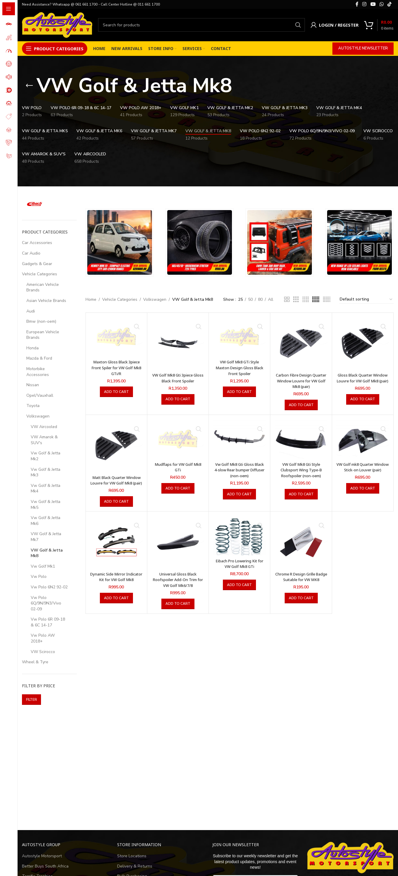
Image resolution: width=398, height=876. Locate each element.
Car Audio (31, 253)
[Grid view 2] (287, 299)
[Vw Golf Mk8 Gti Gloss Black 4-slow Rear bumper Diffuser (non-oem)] (239, 438)
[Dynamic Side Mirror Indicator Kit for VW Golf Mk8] (116, 548)
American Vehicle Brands (42, 287)
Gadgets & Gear (37, 264)
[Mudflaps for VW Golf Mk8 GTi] (178, 438)
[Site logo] (57, 24)
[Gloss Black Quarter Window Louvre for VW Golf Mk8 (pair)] (362, 343)
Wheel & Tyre (35, 662)
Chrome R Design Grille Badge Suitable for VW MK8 (301, 585)
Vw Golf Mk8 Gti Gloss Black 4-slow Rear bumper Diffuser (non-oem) (239, 469)
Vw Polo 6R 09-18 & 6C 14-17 (48, 622)
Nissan (32, 385)
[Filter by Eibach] (34, 204)
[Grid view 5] (315, 299)
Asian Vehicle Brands (46, 300)
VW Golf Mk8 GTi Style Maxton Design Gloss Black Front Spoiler (239, 367)
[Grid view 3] (296, 299)
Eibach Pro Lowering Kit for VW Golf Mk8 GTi (239, 569)
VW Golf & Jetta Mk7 (46, 536)
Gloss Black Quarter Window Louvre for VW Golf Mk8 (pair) (362, 380)
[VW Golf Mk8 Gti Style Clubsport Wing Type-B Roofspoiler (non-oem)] (301, 438)
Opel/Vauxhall (39, 395)
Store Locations (131, 856)
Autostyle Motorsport (42, 856)
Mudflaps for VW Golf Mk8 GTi (178, 467)
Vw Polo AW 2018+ (43, 638)
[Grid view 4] (306, 299)
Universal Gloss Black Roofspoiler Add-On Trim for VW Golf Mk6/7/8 (178, 585)
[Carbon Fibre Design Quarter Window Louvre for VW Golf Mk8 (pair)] (301, 343)
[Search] (201, 25)
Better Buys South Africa (45, 866)
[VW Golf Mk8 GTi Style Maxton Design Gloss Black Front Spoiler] (239, 336)
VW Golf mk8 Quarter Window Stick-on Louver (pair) (363, 469)
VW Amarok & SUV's (44, 440)
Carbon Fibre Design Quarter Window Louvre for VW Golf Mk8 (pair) (301, 380)
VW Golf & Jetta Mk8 (47, 553)
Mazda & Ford (39, 358)
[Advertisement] (197, 771)
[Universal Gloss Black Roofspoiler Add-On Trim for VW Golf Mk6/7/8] (178, 548)
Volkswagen (37, 416)
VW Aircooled (44, 427)
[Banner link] (119, 242)
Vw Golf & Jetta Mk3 (45, 472)
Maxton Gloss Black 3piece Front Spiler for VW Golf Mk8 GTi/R (116, 367)
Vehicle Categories (39, 274)
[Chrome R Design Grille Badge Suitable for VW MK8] (301, 548)
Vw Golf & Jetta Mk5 (45, 504)
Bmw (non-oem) (41, 321)
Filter (31, 699)
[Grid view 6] (326, 299)
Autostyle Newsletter (363, 48)
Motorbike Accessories (37, 371)
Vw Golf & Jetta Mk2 (45, 456)
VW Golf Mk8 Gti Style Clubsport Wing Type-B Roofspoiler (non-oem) (301, 469)
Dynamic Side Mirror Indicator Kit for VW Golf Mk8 (116, 585)
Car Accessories (37, 242)
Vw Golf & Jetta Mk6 (45, 520)
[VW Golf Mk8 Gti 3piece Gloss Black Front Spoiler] (178, 343)
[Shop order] (366, 300)
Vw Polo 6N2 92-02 (49, 587)
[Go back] (29, 86)
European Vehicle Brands (42, 335)
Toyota (33, 405)
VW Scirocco (43, 652)
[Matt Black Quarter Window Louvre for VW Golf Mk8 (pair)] (116, 445)
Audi (30, 311)
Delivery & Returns (134, 866)
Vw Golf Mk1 (43, 566)
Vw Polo (39, 576)
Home (91, 299)
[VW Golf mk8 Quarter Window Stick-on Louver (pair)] (362, 438)
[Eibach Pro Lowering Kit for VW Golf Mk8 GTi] (239, 541)
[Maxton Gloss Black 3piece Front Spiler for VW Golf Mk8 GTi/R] (116, 336)
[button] (116, 392)
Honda (32, 348)
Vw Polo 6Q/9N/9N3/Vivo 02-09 (46, 603)
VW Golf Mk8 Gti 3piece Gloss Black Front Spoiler (178, 378)
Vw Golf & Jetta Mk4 (45, 488)
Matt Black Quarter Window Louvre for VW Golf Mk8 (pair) (116, 483)
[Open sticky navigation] (54, 48)
